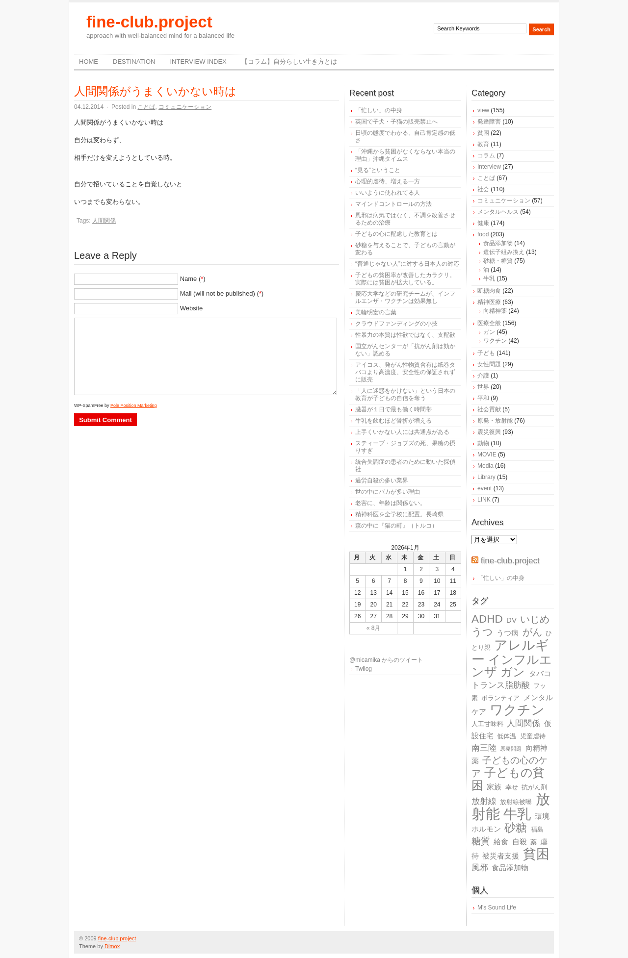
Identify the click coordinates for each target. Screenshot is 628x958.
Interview (489, 166)
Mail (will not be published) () (222, 293)
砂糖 (515, 828)
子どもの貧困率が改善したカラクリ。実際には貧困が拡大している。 (405, 279)
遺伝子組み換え (503, 252)
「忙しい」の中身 (378, 110)
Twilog (363, 668)
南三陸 (484, 748)
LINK (484, 499)
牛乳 (489, 278)
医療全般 (489, 323)
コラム (486, 155)
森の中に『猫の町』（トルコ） (396, 525)
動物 (483, 443)
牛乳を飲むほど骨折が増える (393, 420)
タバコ (540, 673)
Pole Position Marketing (133, 405)
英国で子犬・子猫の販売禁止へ (396, 121)
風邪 (479, 867)
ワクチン (495, 340)
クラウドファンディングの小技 (396, 323)
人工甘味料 (487, 724)
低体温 (506, 736)
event (484, 488)
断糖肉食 (489, 290)
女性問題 (489, 364)
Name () (193, 278)
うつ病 (508, 633)
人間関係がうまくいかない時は (155, 91)
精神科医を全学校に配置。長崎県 (399, 514)
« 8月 (373, 628)
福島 (537, 829)
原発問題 (511, 749)
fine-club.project (149, 22)
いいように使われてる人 (387, 192)
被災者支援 (500, 856)
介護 (483, 375)
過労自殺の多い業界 (381, 480)
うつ (482, 632)
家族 (494, 786)
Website (191, 308)
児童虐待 (533, 736)
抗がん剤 (534, 787)
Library (486, 477)
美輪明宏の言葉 (375, 312)
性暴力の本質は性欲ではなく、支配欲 (405, 334)
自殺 (519, 841)
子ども (486, 353)
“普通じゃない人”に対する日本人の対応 (407, 263)
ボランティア (500, 698)
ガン (489, 331)
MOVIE (487, 454)
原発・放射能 (495, 420)
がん (532, 632)
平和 (483, 398)
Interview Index (198, 61)
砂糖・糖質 (498, 260)
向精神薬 (495, 310)
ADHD (487, 619)
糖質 (480, 841)
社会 (483, 189)
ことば (146, 106)
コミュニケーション (184, 106)
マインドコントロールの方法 (393, 204)
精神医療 (489, 302)
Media (485, 465)
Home (88, 61)
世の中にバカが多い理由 (387, 491)
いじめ (535, 619)
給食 (501, 841)
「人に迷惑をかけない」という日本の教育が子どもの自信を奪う (405, 394)
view (483, 110)
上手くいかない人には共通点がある (402, 432)
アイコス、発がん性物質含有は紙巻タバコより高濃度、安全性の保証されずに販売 (405, 372)
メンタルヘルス (498, 211)
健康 (483, 223)
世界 (483, 386)
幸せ (511, 787)
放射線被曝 (516, 802)
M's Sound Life (496, 907)
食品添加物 (498, 243)
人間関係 (104, 220)
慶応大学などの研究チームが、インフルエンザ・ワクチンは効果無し (405, 297)
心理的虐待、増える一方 (387, 181)
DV (511, 620)
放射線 (484, 801)
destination (134, 61)
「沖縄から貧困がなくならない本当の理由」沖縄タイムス (405, 155)
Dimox (112, 946)
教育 (483, 144)
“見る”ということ (377, 170)
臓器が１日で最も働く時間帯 (393, 409)
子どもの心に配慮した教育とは (396, 233)
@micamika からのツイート (386, 659)
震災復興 (489, 432)
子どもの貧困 (508, 779)
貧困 (483, 132)
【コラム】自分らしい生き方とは (289, 61)
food (483, 234)
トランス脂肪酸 (500, 685)
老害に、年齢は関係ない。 (390, 503)
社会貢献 (489, 409)
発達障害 (489, 121)
